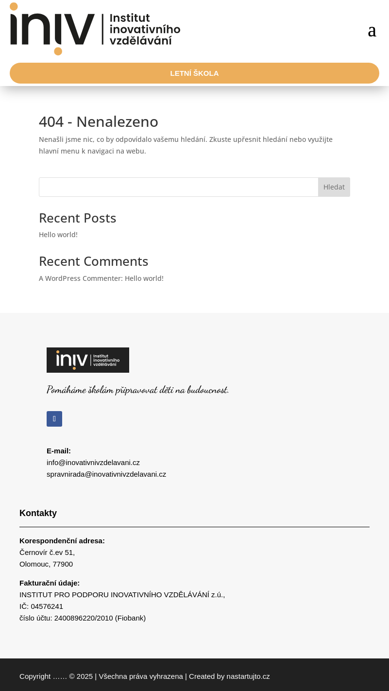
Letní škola (194, 73)
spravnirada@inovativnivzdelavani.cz (106, 474)
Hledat (334, 186)
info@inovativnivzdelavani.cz (93, 462)
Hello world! (58, 234)
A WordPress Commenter (80, 278)
